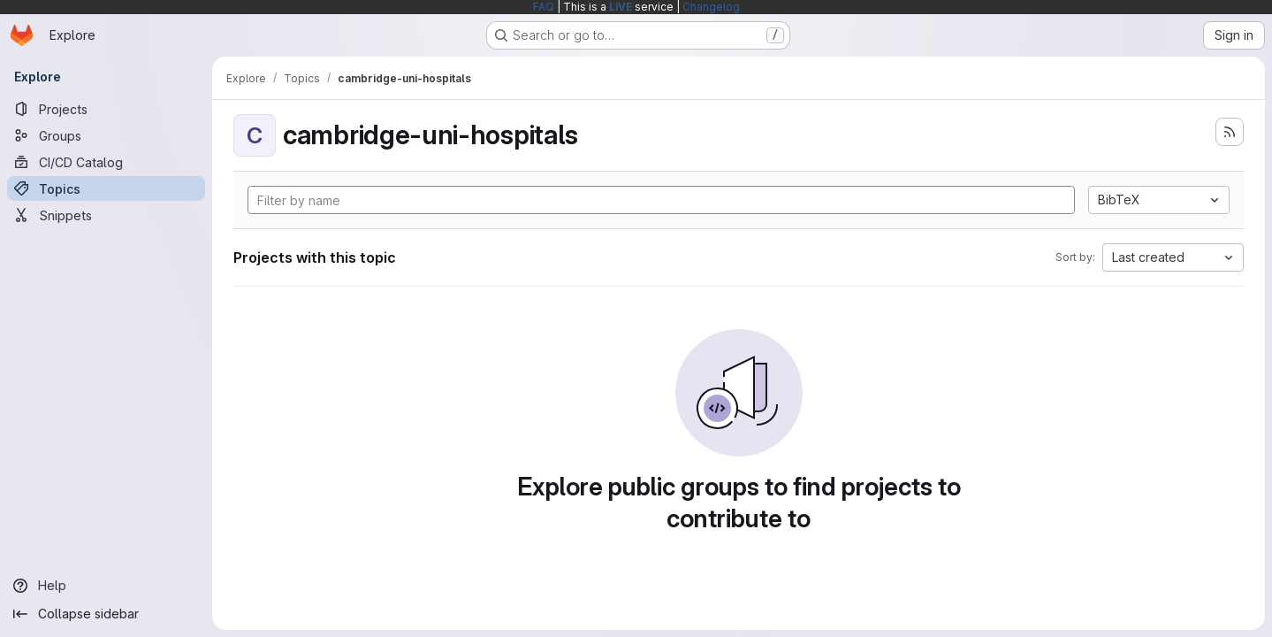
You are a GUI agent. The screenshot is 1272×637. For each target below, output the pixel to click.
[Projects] (106, 108)
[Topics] (106, 188)
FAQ (543, 6)
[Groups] (106, 135)
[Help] (106, 585)
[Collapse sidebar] (106, 614)
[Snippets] (106, 215)
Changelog (711, 6)
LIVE (620, 6)
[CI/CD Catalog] (106, 162)
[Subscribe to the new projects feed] (1229, 132)
